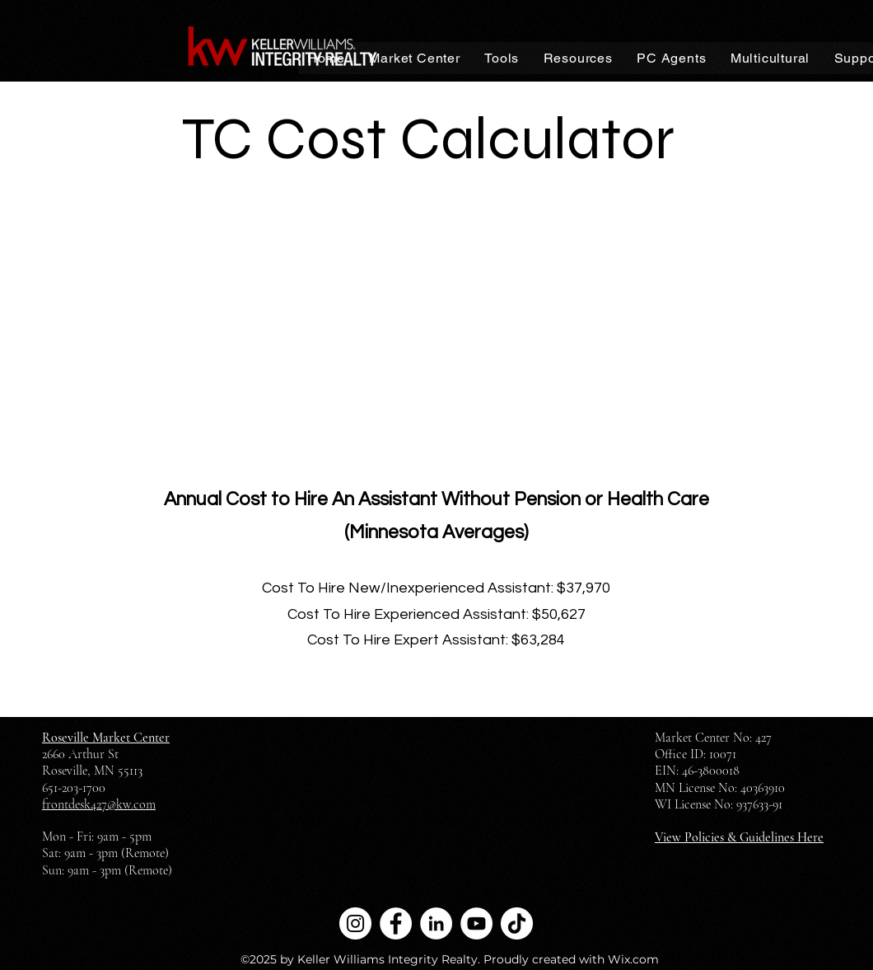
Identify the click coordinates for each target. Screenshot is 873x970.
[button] (415, 58)
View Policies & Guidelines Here (739, 837)
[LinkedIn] (436, 923)
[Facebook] (396, 923)
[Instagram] (355, 923)
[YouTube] (476, 923)
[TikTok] (517, 923)
